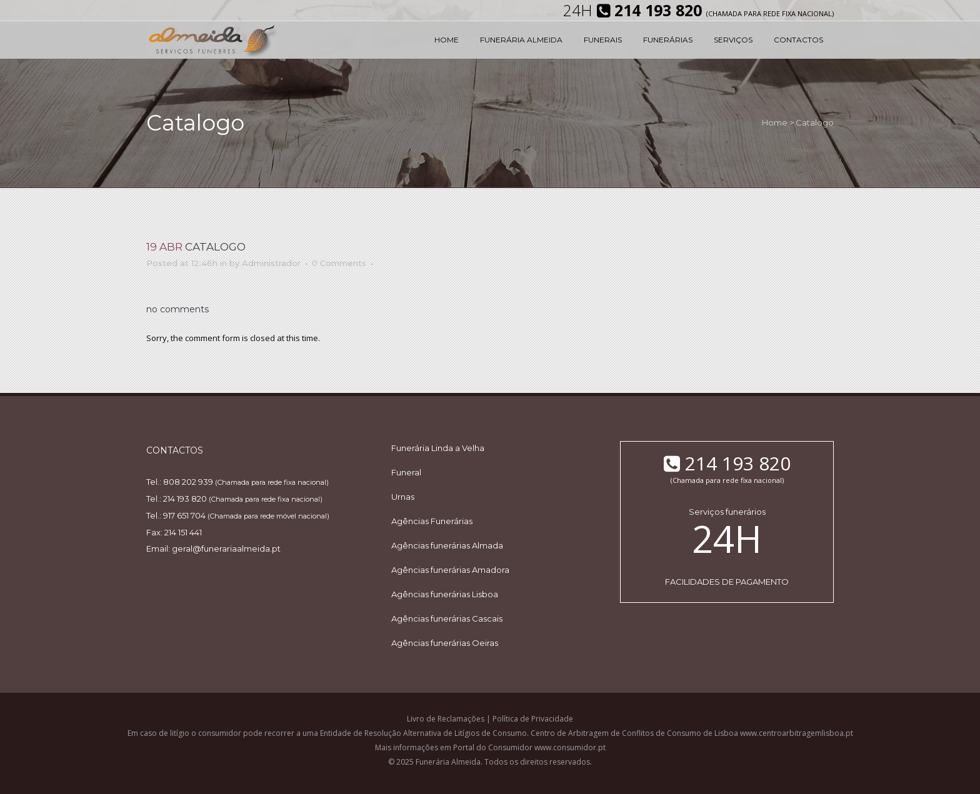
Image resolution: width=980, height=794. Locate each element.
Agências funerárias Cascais (446, 618)
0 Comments (339, 263)
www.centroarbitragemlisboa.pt (796, 733)
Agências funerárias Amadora (450, 570)
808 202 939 (188, 482)
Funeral (406, 472)
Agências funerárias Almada (447, 545)
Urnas (402, 497)
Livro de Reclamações (445, 718)
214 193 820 (185, 499)
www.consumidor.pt (570, 747)
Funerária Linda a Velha (437, 448)
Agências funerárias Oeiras (444, 643)
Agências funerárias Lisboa (444, 594)
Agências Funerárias (431, 521)
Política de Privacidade (532, 718)
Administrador (271, 263)
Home (775, 122)
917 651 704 (184, 515)
